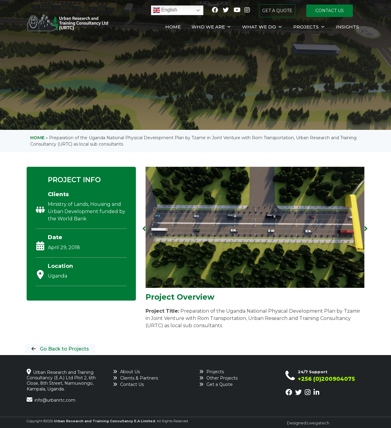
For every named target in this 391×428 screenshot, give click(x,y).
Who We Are (211, 27)
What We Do (262, 27)
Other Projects (222, 378)
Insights (347, 27)
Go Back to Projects (64, 349)
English (165, 10)
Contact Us (132, 384)
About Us (130, 371)
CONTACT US (329, 10)
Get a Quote (219, 384)
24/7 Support (312, 371)
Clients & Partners (139, 378)
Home (173, 27)
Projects (309, 27)
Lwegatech (318, 422)
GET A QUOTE (277, 10)
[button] (144, 228)
